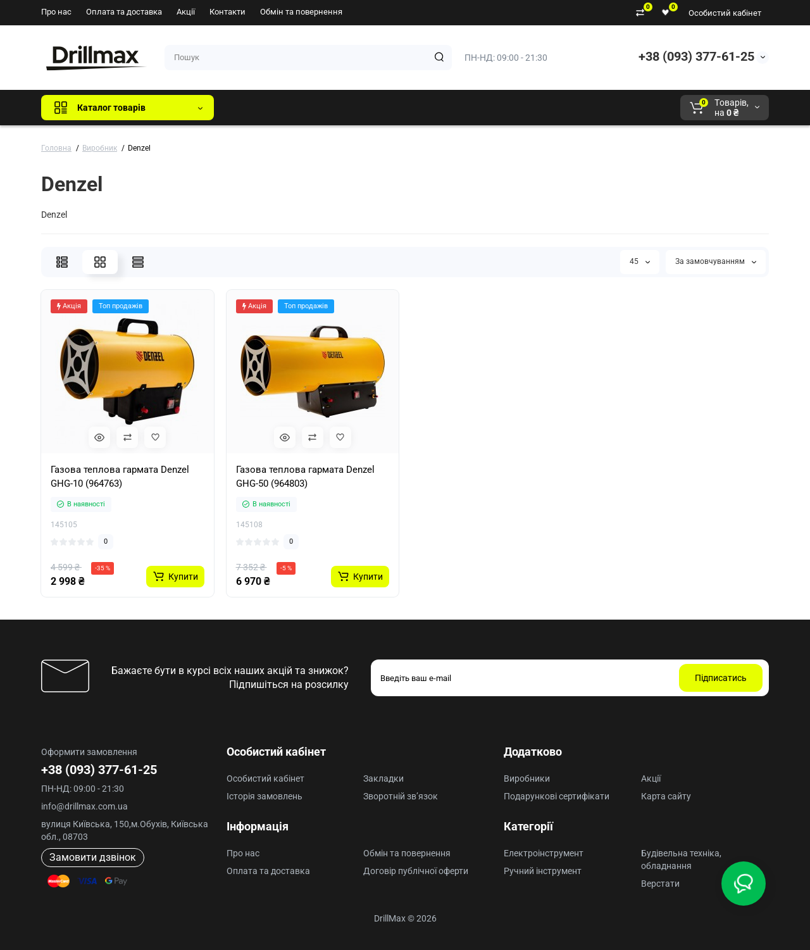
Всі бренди (258, 108)
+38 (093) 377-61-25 (696, 56)
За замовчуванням (715, 261)
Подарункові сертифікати (556, 796)
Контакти (227, 11)
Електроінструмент (543, 853)
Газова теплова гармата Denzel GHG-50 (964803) (305, 476)
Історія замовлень (264, 796)
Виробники (527, 778)
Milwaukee (487, 108)
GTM (308, 108)
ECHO (399, 108)
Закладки (383, 778)
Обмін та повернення (301, 11)
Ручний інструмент (543, 871)
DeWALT (353, 108)
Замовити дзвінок (92, 857)
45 (640, 261)
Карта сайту (666, 796)
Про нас (56, 11)
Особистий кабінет (724, 13)
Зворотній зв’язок (400, 796)
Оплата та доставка (124, 11)
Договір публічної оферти (415, 871)
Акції (186, 11)
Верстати (660, 883)
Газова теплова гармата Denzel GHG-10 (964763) (120, 476)
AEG (438, 108)
